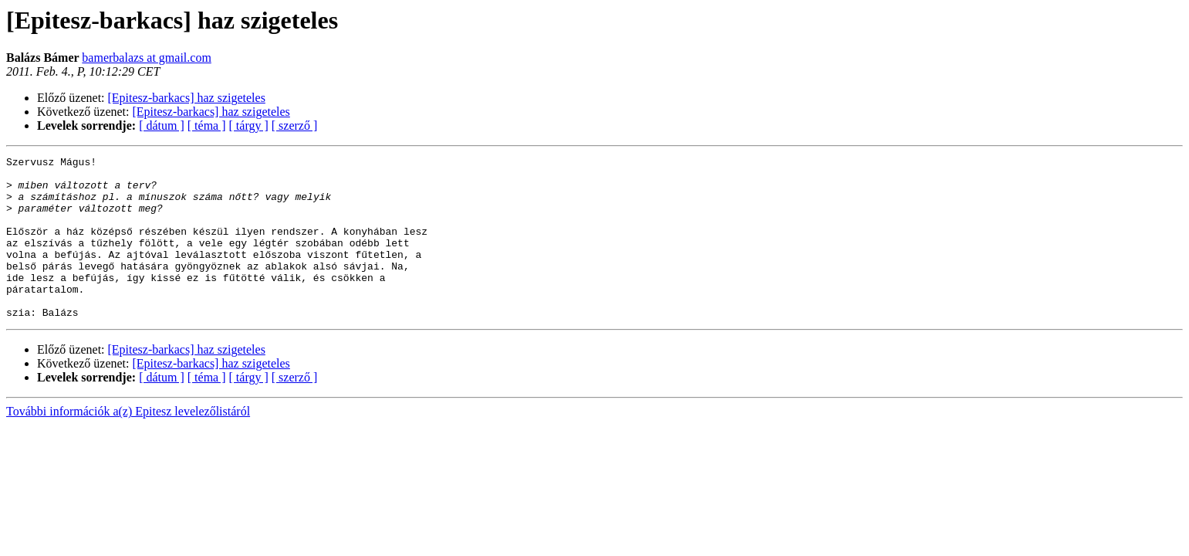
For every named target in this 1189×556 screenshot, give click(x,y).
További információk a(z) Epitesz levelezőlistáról (128, 443)
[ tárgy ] (249, 125)
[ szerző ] (295, 125)
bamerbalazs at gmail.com (146, 57)
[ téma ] (206, 125)
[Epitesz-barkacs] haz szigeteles (186, 97)
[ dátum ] (161, 125)
